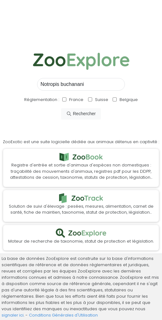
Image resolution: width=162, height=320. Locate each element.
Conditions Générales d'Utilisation (63, 315)
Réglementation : (41, 100)
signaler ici (13, 315)
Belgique (128, 100)
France (75, 100)
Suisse (101, 100)
